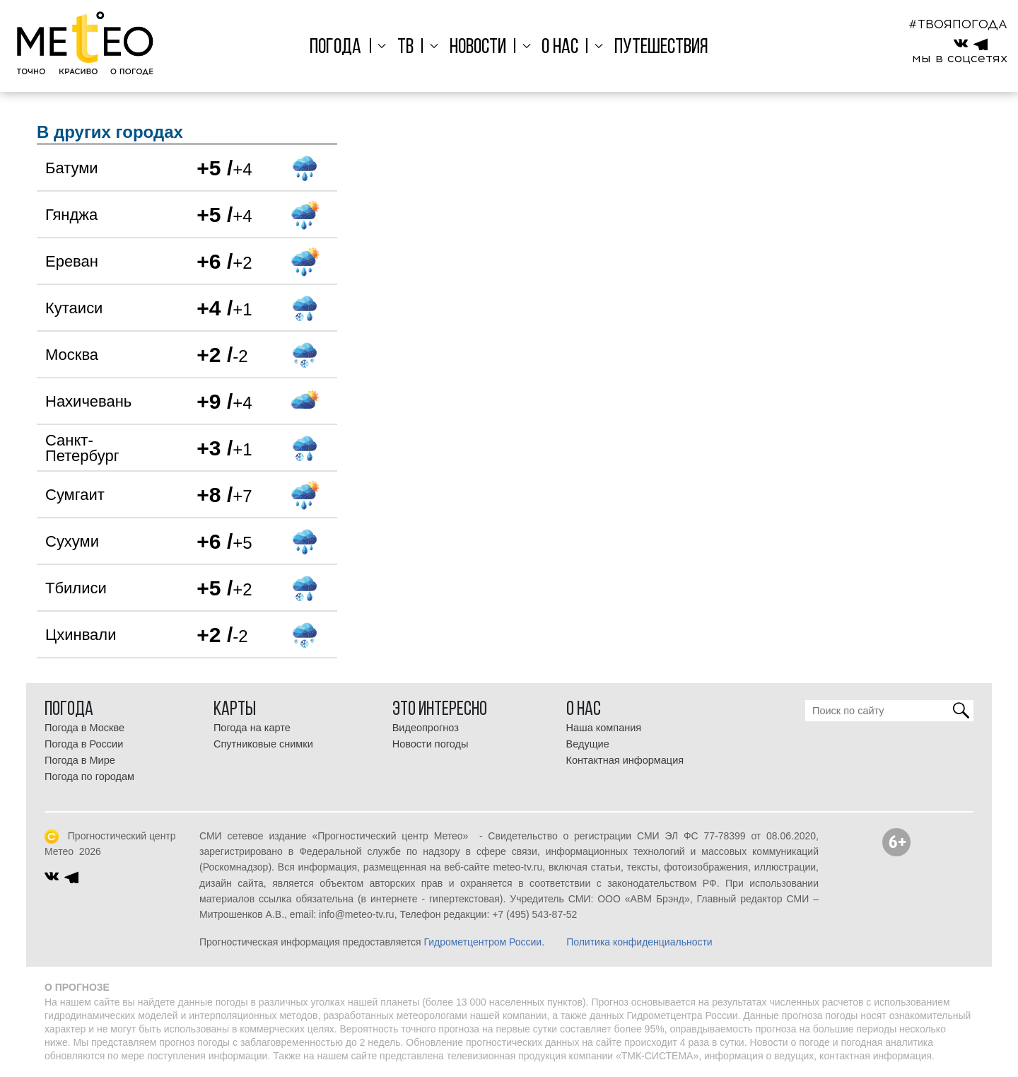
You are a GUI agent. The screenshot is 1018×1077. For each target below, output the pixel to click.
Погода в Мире (80, 760)
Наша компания (604, 727)
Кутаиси (74, 308)
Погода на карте (252, 727)
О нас (555, 48)
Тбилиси (76, 588)
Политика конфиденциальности (639, 942)
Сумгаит (75, 494)
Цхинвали (80, 635)
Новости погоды (430, 744)
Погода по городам (89, 776)
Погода (345, 48)
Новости (478, 48)
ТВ (410, 48)
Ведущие (587, 744)
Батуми (71, 168)
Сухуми (72, 541)
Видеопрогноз (425, 727)
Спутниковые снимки (263, 744)
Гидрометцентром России (482, 942)
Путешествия (651, 48)
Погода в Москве (84, 727)
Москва (71, 354)
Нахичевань (88, 401)
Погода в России (84, 744)
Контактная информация (625, 760)
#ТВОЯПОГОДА (957, 24)
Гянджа (71, 214)
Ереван (71, 261)
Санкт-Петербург (82, 448)
